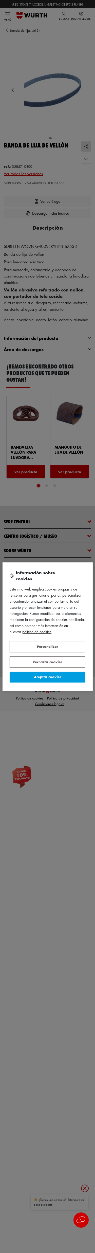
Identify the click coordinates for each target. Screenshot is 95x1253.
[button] (81, 1220)
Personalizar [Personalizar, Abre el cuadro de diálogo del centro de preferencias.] (47, 646)
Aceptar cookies (47, 677)
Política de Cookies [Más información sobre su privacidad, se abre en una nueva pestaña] (36, 631)
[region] (47, 626)
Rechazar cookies (47, 662)
